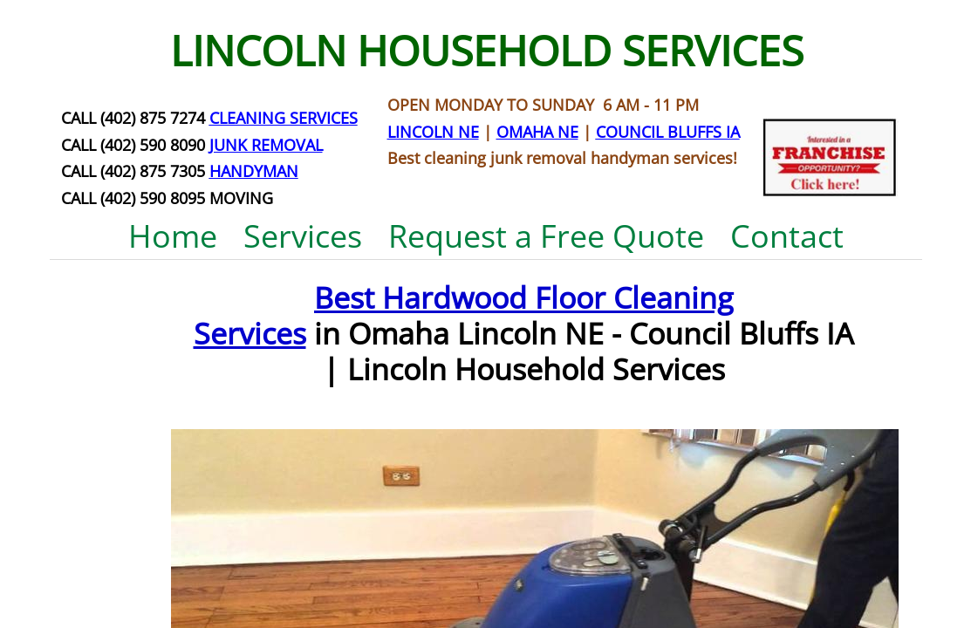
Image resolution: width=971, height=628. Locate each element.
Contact (787, 236)
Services (302, 236)
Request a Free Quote (546, 236)
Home (172, 236)
